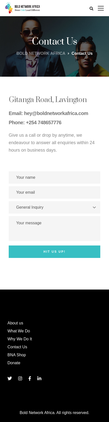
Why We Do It (19, 339)
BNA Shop (16, 355)
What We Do (18, 331)
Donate (13, 363)
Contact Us (17, 347)
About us (15, 323)
